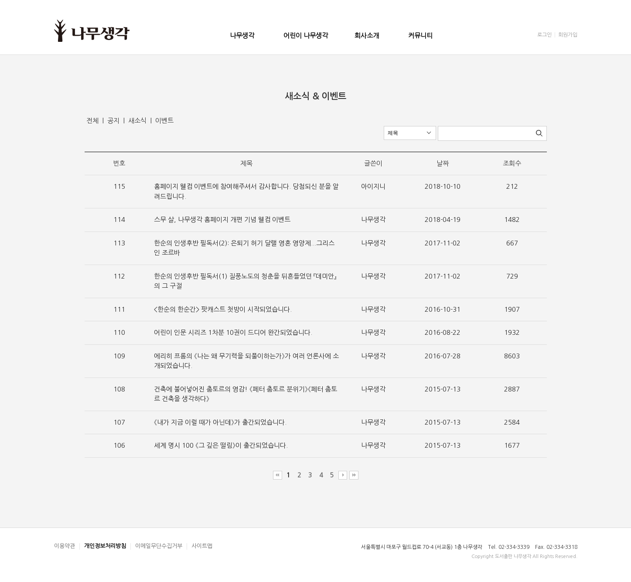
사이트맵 (201, 546)
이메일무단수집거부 (158, 546)
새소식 (138, 120)
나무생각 (242, 35)
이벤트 (164, 120)
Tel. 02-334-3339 (508, 547)
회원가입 (567, 34)
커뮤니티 (420, 35)
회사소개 (367, 35)
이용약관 (64, 546)
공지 (114, 120)
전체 (93, 120)
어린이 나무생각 (305, 35)
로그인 (544, 34)
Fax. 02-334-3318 (556, 547)
